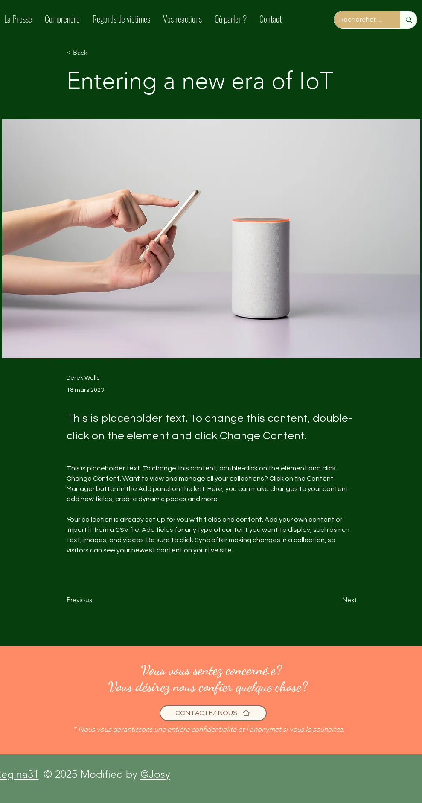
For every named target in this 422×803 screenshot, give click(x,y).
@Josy (155, 774)
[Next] (335, 600)
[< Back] (95, 53)
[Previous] (95, 600)
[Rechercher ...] (360, 19)
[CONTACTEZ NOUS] (213, 713)
